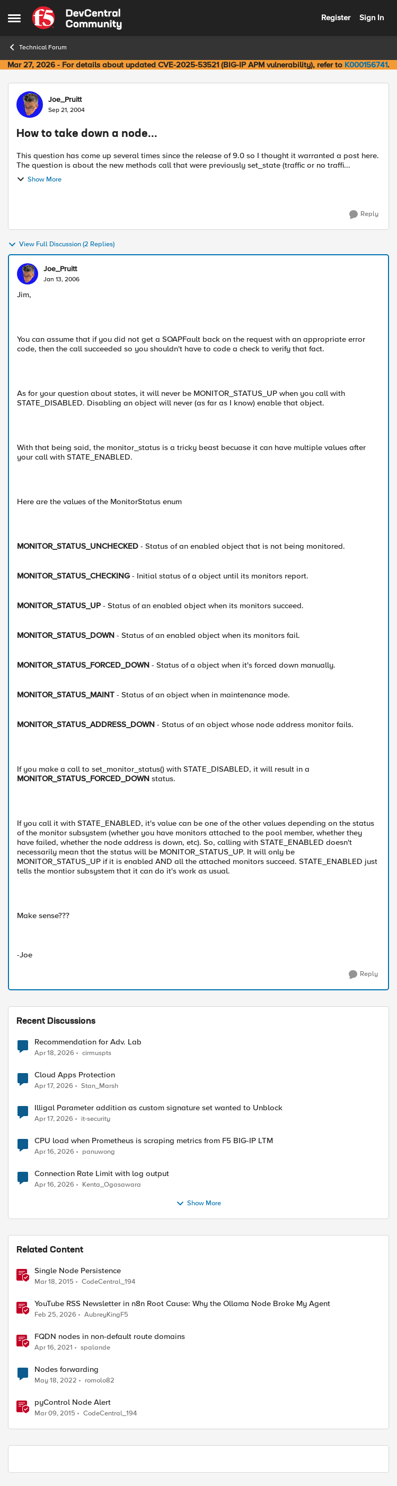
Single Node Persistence (77, 1270)
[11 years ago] (54, 1282)
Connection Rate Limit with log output (101, 1173)
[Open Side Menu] (14, 18)
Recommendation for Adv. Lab (88, 1042)
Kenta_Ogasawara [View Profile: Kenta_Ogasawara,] (111, 1185)
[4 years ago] (55, 1381)
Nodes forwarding (66, 1369)
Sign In (371, 17)
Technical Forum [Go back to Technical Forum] (37, 47)
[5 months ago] (55, 1315)
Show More (38, 179)
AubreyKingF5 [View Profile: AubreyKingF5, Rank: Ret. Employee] (106, 1315)
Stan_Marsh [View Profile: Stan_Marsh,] (99, 1086)
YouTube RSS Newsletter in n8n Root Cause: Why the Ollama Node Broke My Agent (182, 1303)
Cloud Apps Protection (74, 1074)
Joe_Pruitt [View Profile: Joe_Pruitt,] (65, 100)
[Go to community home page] (77, 18)
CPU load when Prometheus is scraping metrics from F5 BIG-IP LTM (153, 1140)
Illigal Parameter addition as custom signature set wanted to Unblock (158, 1107)
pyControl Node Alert (72, 1402)
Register (335, 17)
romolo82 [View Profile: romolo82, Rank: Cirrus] (99, 1381)
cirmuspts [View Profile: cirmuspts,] (96, 1053)
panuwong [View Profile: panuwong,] (98, 1152)
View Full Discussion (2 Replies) (61, 244)
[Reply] (364, 214)
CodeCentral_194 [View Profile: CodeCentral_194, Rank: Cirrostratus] (108, 1282)
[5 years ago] (53, 1348)
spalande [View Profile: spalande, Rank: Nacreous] (95, 1348)
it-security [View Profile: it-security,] (95, 1119)
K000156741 (366, 65)
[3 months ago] (54, 1053)
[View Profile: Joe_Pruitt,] (29, 104)
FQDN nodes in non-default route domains (109, 1336)
